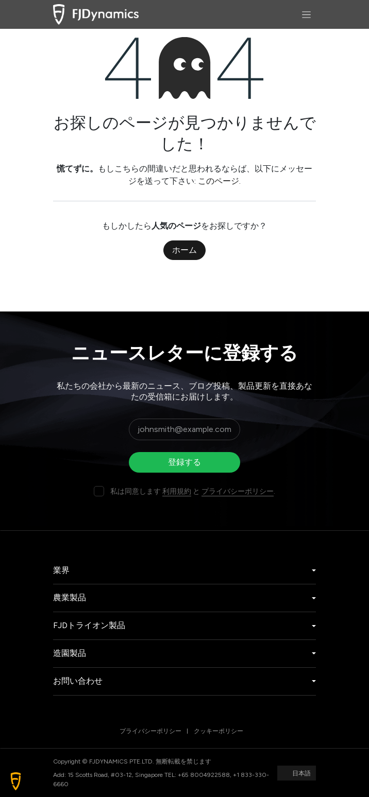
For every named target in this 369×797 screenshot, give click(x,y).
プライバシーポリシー (238, 491)
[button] (16, 781)
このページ (218, 181)
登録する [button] (184, 462)
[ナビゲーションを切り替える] (306, 14)
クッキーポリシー (218, 731)
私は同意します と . (192, 491)
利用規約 (176, 491)
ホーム (184, 250)
